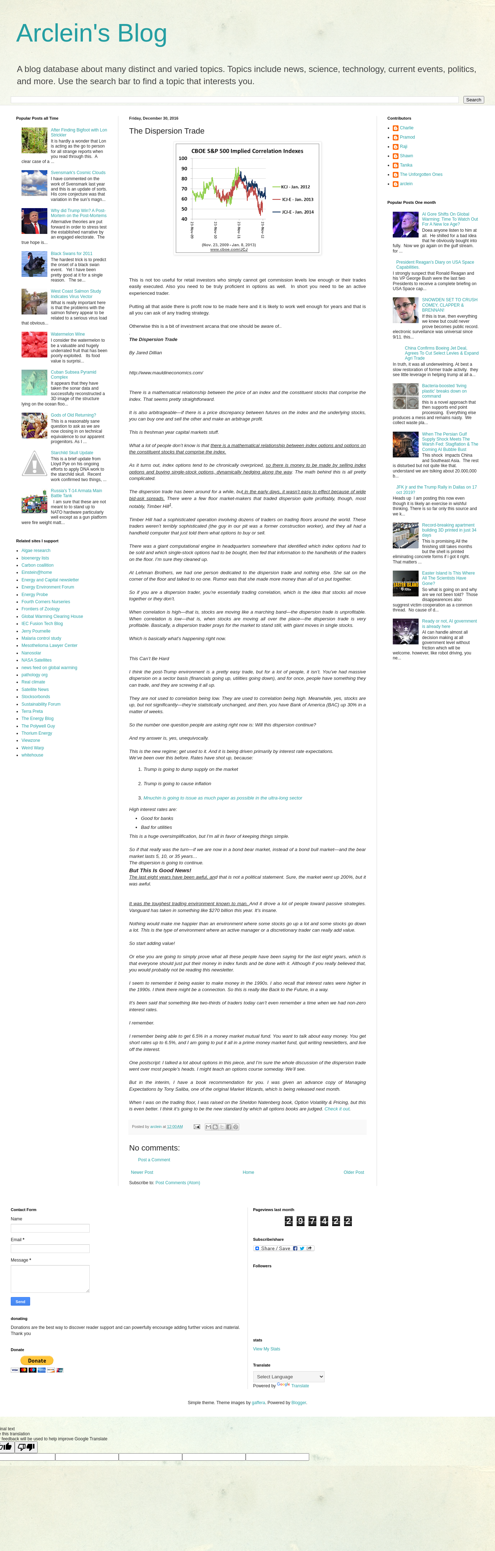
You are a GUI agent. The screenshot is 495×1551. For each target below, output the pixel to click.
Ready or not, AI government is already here (449, 624)
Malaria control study (41, 638)
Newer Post (142, 1172)
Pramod (407, 137)
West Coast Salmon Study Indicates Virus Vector (76, 294)
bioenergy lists (35, 558)
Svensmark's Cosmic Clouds (78, 172)
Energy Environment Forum (48, 587)
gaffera (258, 1402)
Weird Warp (33, 747)
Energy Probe (35, 594)
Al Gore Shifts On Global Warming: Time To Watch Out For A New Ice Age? (450, 219)
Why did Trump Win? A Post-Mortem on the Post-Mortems (79, 213)
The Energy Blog (37, 718)
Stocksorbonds (36, 696)
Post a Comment (154, 1159)
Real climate (33, 682)
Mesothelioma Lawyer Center (49, 645)
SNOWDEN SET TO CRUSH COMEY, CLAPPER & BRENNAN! (450, 305)
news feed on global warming (49, 667)
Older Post (354, 1172)
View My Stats (266, 1348)
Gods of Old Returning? (73, 415)
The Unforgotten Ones (421, 174)
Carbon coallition (37, 565)
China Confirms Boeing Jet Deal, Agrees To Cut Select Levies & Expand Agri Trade (442, 353)
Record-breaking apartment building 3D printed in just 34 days (449, 530)
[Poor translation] (26, 1447)
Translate (293, 1385)
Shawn (406, 155)
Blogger (299, 1402)
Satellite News (35, 689)
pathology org (35, 674)
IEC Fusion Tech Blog (42, 623)
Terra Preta (32, 711)
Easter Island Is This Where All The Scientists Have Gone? (448, 578)
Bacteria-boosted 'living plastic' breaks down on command (444, 391)
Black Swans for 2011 (72, 253)
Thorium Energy (37, 733)
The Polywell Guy (38, 726)
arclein (406, 183)
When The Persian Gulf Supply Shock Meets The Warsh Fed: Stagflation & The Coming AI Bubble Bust (450, 442)
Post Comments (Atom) (177, 1182)
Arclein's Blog (92, 33)
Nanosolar (31, 653)
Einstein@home (37, 572)
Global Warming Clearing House (52, 616)
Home (248, 1172)
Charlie (407, 127)
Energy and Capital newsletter (50, 579)
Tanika (406, 165)
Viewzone (31, 740)
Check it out (337, 1108)
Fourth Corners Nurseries (46, 601)
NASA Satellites (37, 660)
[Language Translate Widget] (289, 1376)
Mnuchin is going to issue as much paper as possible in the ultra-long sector (222, 798)
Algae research (36, 550)
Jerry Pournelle (36, 631)
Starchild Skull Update (72, 452)
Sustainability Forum (41, 704)
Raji (403, 146)
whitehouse (32, 755)
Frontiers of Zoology (41, 608)
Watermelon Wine (68, 334)
